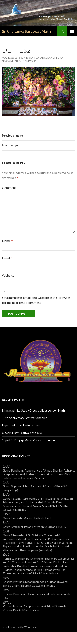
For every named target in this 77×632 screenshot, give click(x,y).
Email (7, 258)
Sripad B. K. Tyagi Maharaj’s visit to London (29, 440)
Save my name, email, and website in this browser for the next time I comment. (36, 300)
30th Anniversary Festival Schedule (24, 418)
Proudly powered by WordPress (19, 626)
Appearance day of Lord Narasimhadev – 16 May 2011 (32, 59)
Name (7, 241)
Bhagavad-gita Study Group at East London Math (33, 410)
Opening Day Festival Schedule (22, 432)
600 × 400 (24, 57)
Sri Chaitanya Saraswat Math (26, 31)
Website (8, 275)
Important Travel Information (21, 425)
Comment (9, 188)
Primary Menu (72, 31)
